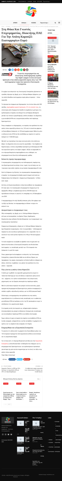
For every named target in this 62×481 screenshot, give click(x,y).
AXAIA (34, 1)
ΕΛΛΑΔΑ (24, 22)
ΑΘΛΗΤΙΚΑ (57, 442)
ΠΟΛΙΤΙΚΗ (51, 447)
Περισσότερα (46, 1)
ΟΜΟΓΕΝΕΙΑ (57, 439)
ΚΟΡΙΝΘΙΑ (30, 1)
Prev (5, 404)
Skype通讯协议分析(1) (27, 430)
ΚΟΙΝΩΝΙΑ (57, 426)
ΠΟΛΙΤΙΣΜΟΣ (51, 451)
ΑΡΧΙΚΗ (15, 22)
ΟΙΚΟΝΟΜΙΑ (57, 447)
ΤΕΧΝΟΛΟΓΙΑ (57, 435)
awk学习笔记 (27, 422)
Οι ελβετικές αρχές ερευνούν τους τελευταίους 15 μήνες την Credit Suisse (33, 370)
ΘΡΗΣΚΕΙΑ (50, 56)
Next (9, 404)
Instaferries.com (50, 474)
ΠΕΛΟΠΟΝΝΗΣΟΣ (22, 1)
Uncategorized (52, 37)
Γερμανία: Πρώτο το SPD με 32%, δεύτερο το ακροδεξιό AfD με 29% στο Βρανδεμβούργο (11, 370)
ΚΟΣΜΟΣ (33, 22)
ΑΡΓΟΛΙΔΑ (39, 1)
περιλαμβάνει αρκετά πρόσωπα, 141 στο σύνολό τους (22, 107)
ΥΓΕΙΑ (56, 430)
